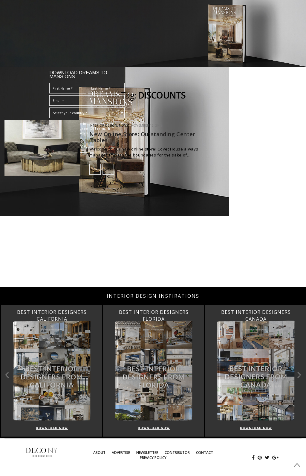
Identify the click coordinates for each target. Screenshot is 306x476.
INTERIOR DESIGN (103, 125)
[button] (299, 375)
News (123, 125)
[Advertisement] (153, 239)
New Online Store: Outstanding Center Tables (142, 137)
